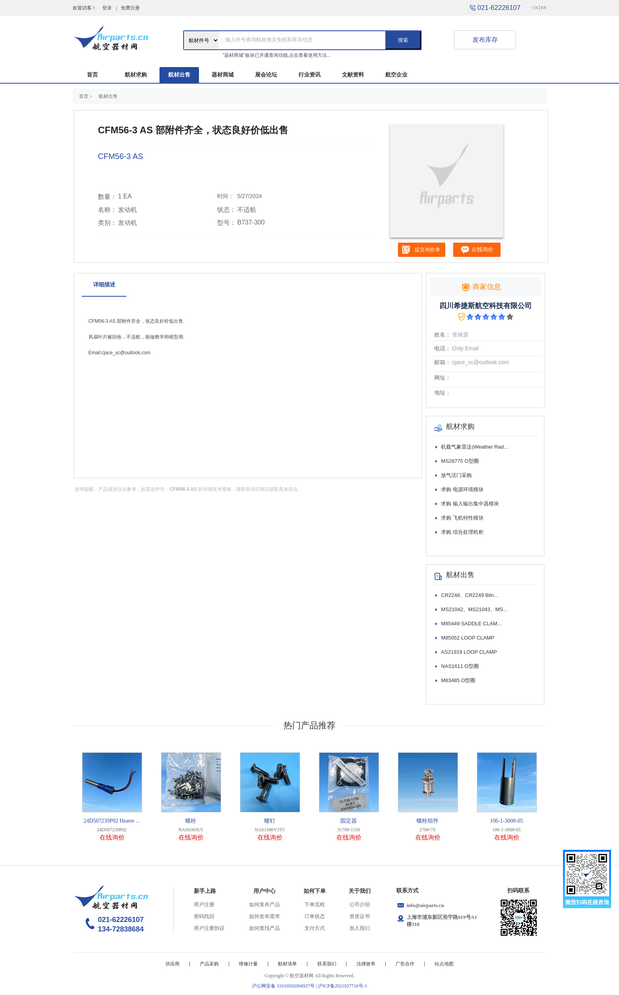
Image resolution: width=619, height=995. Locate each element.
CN (535, 8)
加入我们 (359, 928)
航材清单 (287, 964)
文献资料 (353, 75)
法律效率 (365, 964)
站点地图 (444, 964)
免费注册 (130, 8)
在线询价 (112, 837)
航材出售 (179, 75)
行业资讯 (309, 75)
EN (543, 8)
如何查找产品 (264, 928)
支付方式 (314, 928)
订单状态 (314, 916)
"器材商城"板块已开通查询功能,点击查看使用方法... (277, 55)
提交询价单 (427, 249)
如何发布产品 (264, 904)
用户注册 (204, 904)
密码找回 (204, 916)
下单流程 (314, 904)
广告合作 (405, 964)
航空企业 (396, 75)
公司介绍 (359, 904)
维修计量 (248, 964)
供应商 (172, 964)
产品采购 (209, 964)
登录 (107, 8)
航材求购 (136, 75)
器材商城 (223, 75)
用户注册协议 (209, 928)
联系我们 (326, 964)
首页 (92, 75)
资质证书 (359, 916)
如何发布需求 (264, 916)
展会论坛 (266, 75)
